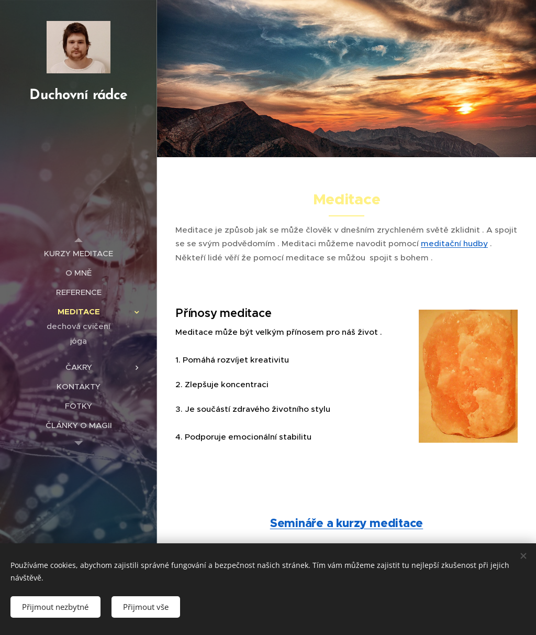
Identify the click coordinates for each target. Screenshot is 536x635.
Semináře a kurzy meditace (346, 523)
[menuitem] (78, 253)
